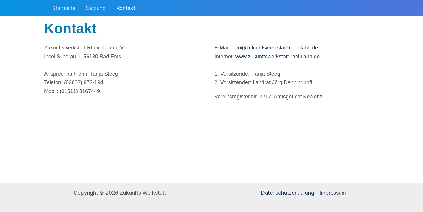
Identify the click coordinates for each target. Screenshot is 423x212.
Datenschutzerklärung (287, 193)
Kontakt (125, 8)
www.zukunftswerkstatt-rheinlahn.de (277, 56)
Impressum (333, 193)
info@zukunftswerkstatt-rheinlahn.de (275, 48)
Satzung (96, 8)
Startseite (63, 8)
